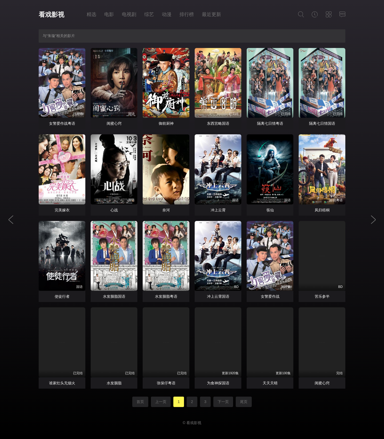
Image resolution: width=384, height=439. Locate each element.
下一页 (223, 402)
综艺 (149, 14)
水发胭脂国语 (114, 296)
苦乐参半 (322, 296)
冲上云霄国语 (218, 296)
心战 (114, 210)
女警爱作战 (270, 296)
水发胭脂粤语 (166, 296)
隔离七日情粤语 (270, 123)
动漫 (166, 14)
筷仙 (270, 210)
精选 (91, 14)
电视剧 (129, 14)
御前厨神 (166, 123)
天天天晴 (270, 383)
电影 (109, 14)
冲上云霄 (218, 210)
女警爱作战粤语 (62, 123)
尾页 (243, 402)
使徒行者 (62, 296)
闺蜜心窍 (114, 123)
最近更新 (211, 14)
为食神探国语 (218, 383)
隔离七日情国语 (322, 123)
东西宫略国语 (218, 123)
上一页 (160, 402)
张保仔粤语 (166, 383)
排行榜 (186, 14)
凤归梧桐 (322, 210)
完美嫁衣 (62, 210)
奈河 (166, 210)
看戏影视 (51, 14)
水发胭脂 (114, 383)
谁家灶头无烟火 (62, 383)
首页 (140, 402)
